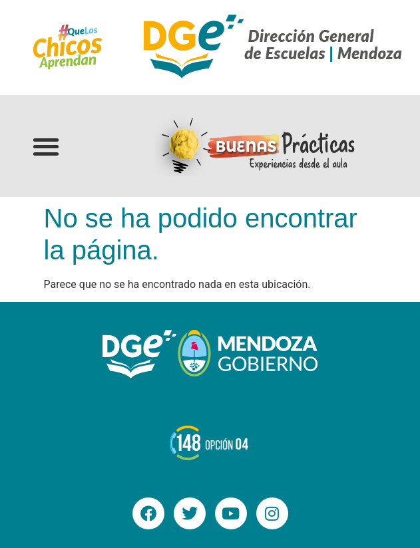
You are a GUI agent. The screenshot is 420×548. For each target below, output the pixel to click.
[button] (46, 146)
